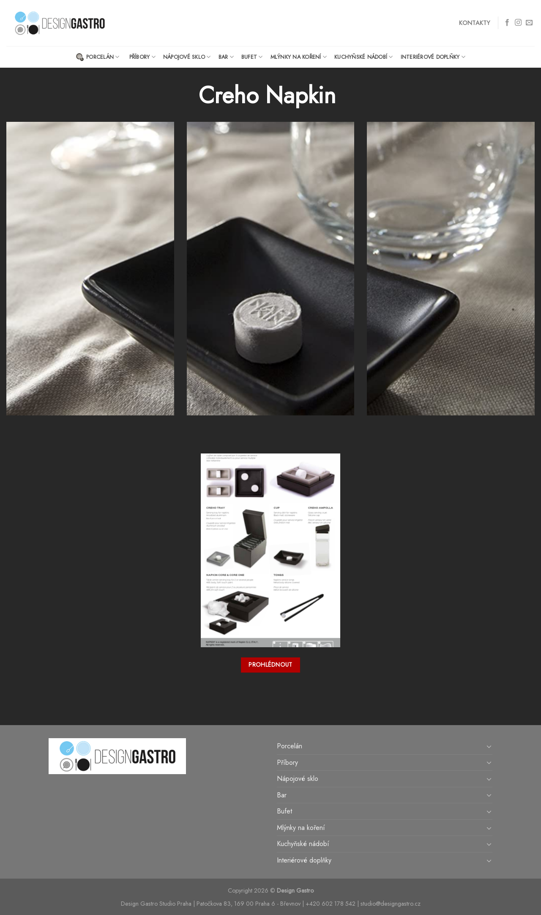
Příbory (142, 57)
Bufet (252, 57)
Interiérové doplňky (433, 57)
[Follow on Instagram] (518, 23)
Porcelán (98, 57)
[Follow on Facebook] (507, 23)
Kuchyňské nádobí (363, 57)
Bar (226, 57)
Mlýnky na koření (298, 57)
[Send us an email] (529, 23)
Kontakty (474, 23)
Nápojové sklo (187, 57)
